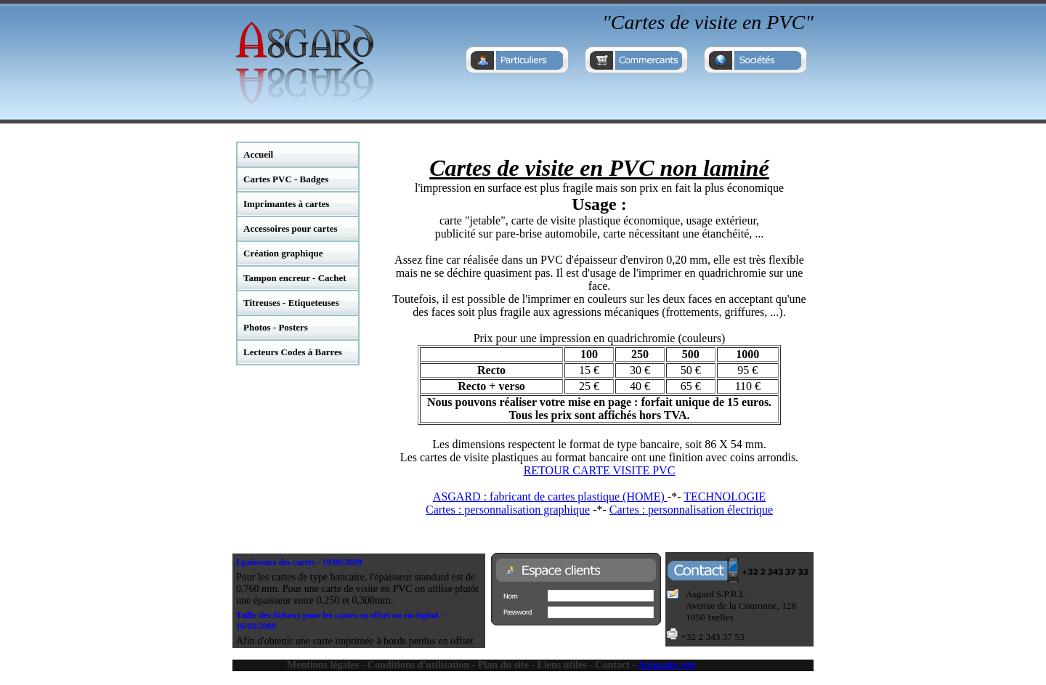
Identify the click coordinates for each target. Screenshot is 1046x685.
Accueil (258, 154)
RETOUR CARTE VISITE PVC (600, 470)
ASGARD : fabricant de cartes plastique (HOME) (550, 496)
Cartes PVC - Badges (285, 179)
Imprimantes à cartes (286, 203)
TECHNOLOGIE (725, 496)
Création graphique (283, 253)
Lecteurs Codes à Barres (292, 351)
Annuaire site (667, 665)
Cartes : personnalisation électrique (691, 509)
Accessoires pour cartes (290, 228)
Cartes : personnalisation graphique (508, 509)
